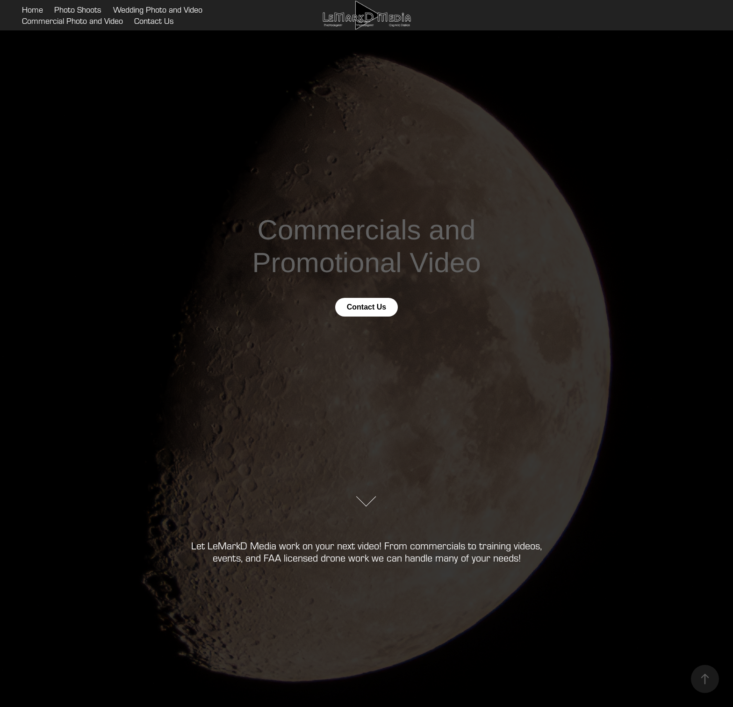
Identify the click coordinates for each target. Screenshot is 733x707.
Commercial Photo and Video (72, 20)
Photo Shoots (77, 9)
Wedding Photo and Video (157, 9)
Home (32, 9)
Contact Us (154, 20)
